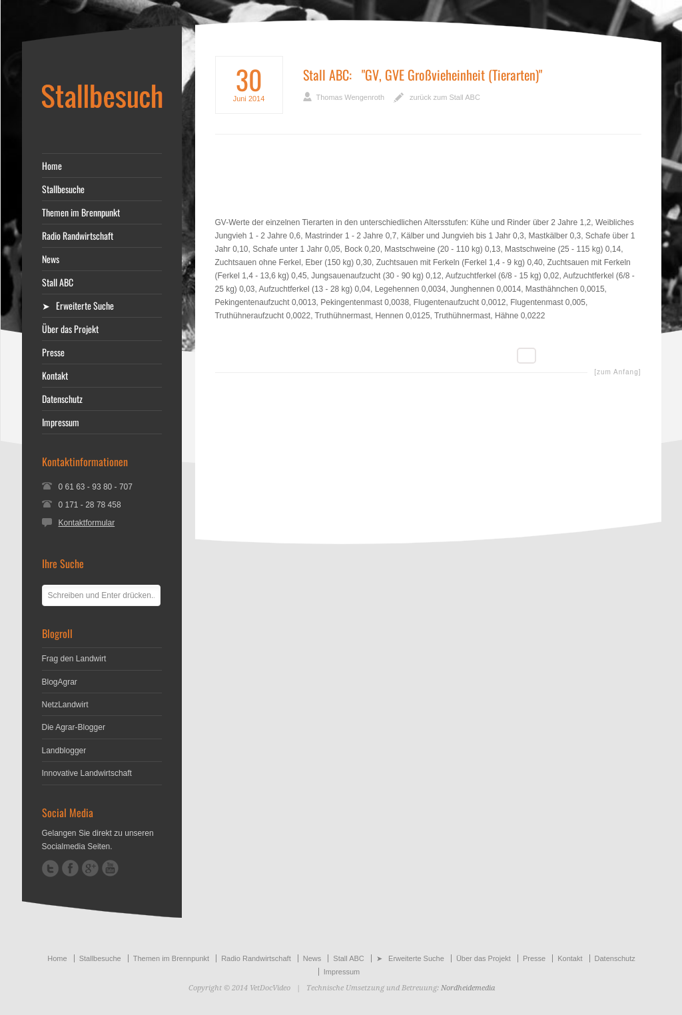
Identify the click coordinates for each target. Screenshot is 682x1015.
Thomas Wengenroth (350, 97)
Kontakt (55, 375)
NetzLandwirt (65, 704)
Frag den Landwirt (74, 658)
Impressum (60, 422)
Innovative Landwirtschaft (87, 773)
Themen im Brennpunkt (81, 212)
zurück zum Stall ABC (445, 97)
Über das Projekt (70, 329)
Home (52, 165)
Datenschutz (62, 399)
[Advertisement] (428, 185)
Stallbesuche (63, 189)
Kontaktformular (87, 522)
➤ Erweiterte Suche (78, 305)
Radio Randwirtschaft (77, 235)
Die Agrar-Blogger (73, 727)
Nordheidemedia (468, 988)
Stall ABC (326, 75)
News (50, 259)
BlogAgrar (59, 682)
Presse (53, 352)
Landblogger (64, 750)
